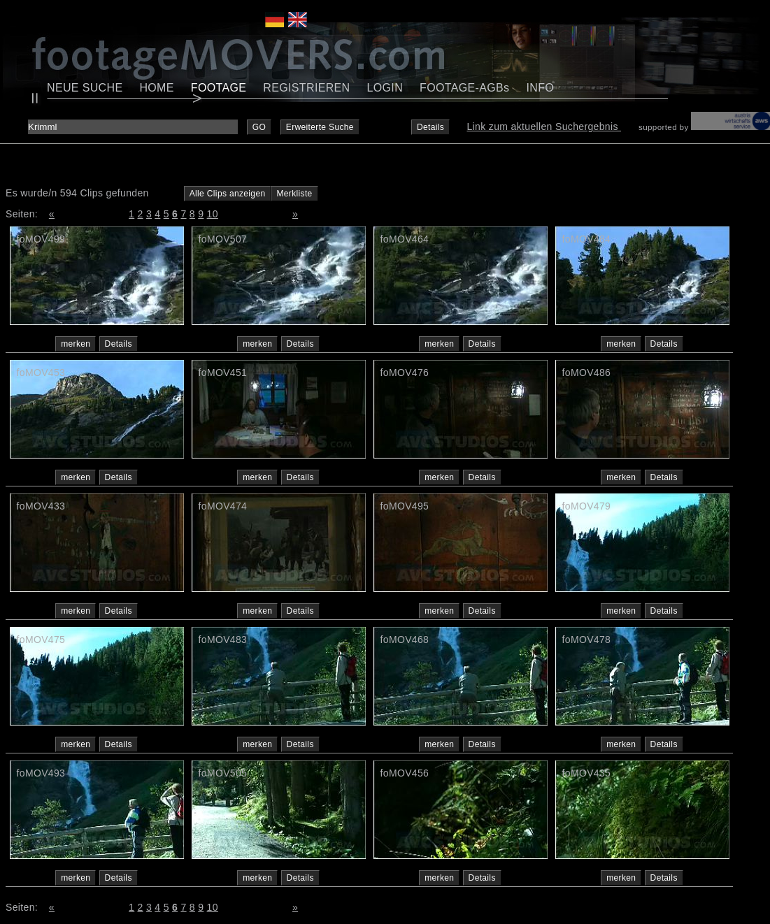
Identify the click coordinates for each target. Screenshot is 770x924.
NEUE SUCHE (84, 88)
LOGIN (385, 88)
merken (75, 344)
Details (430, 127)
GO (259, 127)
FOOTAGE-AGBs (464, 88)
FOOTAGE (219, 88)
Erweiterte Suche (320, 127)
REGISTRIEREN (306, 88)
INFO (540, 88)
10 (212, 213)
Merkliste (294, 193)
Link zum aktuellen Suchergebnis (543, 126)
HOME (156, 88)
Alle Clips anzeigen (228, 193)
